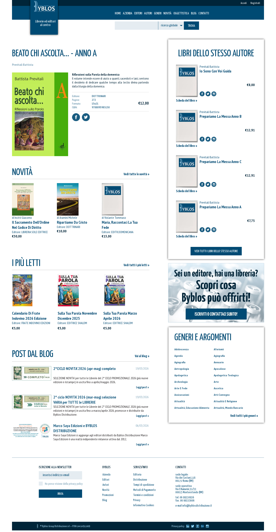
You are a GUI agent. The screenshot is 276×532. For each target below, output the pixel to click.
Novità (167, 13)
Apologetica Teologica (226, 375)
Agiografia (219, 356)
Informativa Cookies (143, 505)
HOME (118, 13)
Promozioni (108, 495)
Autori (148, 13)
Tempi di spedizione (143, 484)
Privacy (136, 500)
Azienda (127, 13)
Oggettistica (181, 13)
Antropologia (181, 369)
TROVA (191, 26)
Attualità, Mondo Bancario (228, 408)
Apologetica (181, 375)
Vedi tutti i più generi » (244, 416)
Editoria (137, 474)
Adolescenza (181, 349)
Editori (138, 13)
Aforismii (219, 349)
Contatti (203, 13)
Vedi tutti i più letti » (136, 265)
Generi (157, 13)
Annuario (219, 362)
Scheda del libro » (186, 100)
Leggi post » (142, 387)
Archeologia (181, 382)
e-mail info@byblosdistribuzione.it (193, 505)
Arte (216, 382)
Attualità (179, 401)
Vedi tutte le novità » (136, 174)
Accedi (244, 3)
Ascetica (218, 388)
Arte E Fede (180, 388)
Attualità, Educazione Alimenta (191, 408)
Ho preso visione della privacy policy (64, 483)
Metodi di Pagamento (144, 489)
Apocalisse (220, 369)
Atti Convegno (222, 395)
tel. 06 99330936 (184, 497)
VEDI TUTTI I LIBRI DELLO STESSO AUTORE (216, 251)
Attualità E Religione (225, 401)
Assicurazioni (181, 395)
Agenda (178, 356)
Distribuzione (140, 479)
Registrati (255, 3)
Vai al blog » (142, 356)
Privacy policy (178, 526)
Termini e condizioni (143, 495)
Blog (193, 13)
